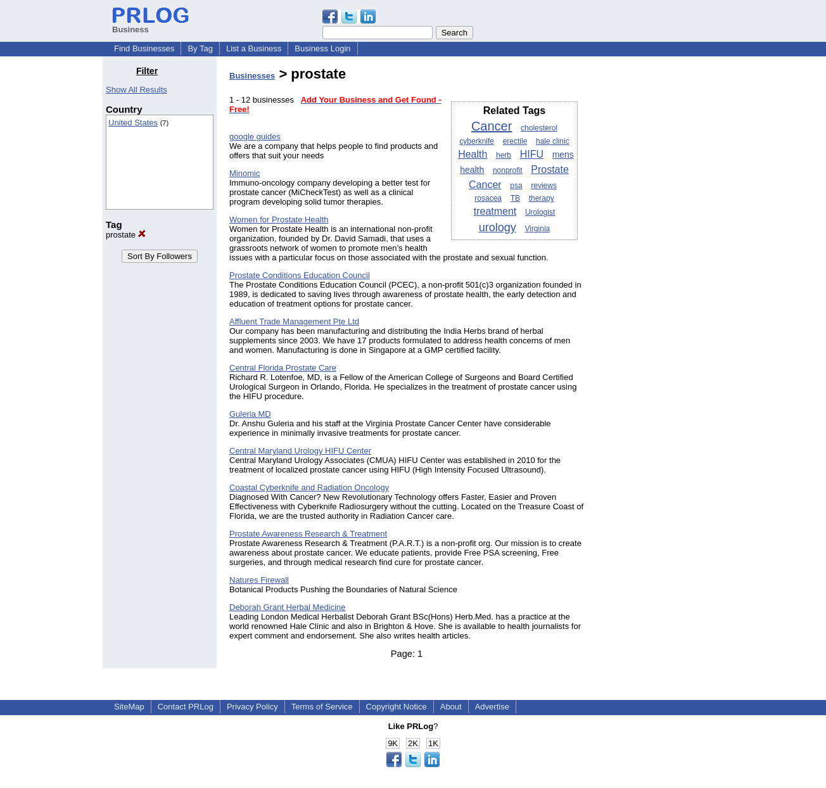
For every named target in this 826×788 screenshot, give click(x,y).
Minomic (244, 173)
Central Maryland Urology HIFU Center (300, 450)
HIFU (531, 154)
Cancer (491, 126)
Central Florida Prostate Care (282, 367)
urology (497, 227)
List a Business (253, 48)
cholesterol (539, 128)
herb (503, 155)
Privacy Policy (252, 706)
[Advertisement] (658, 256)
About (451, 706)
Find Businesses (144, 48)
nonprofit (508, 170)
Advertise (492, 706)
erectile (515, 141)
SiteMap (129, 706)
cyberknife (476, 141)
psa (516, 185)
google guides (255, 136)
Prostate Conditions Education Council (299, 275)
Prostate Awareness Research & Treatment (308, 533)
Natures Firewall (259, 580)
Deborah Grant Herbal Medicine (287, 607)
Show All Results (136, 89)
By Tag (200, 48)
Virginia (537, 228)
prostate (126, 234)
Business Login (322, 48)
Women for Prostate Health (279, 219)
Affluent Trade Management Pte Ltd (294, 321)
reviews (544, 185)
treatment (495, 211)
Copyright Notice (396, 706)
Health (472, 154)
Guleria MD (250, 414)
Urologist (540, 212)
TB (515, 198)
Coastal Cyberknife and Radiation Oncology (309, 487)
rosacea (488, 198)
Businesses (252, 75)
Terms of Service (322, 706)
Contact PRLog (185, 706)
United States (133, 122)
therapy (541, 198)
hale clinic (552, 141)
